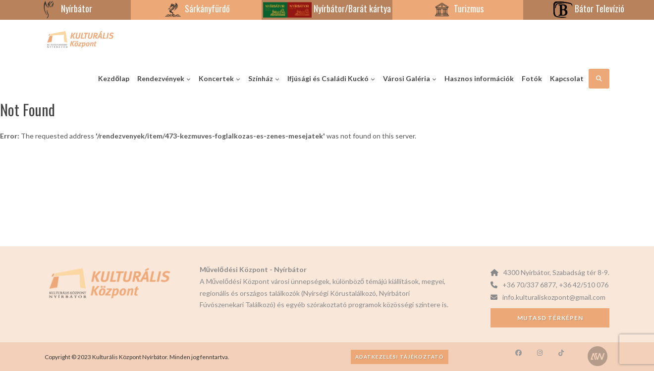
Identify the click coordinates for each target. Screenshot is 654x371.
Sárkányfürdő (196, 8)
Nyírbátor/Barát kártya (327, 8)
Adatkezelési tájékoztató (399, 357)
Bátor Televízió (588, 8)
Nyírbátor (65, 8)
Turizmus (458, 8)
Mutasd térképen (550, 318)
